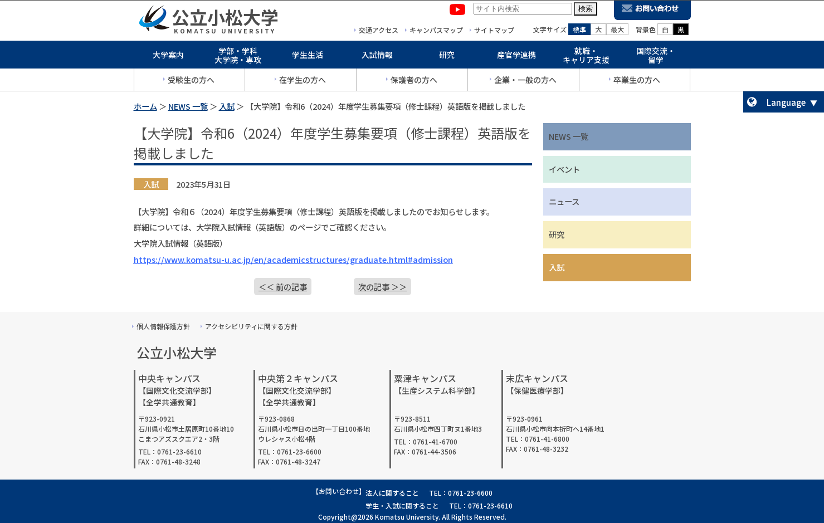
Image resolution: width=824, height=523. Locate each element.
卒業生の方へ (636, 81)
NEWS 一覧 (188, 106)
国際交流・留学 (655, 57)
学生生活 (307, 56)
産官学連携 (516, 56)
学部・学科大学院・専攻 (237, 57)
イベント (564, 169)
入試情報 (377, 56)
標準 (579, 31)
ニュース (564, 201)
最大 (617, 31)
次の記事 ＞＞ (382, 286)
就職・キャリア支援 (586, 57)
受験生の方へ (191, 81)
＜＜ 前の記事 (283, 286)
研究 (447, 56)
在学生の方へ (302, 81)
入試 (227, 106)
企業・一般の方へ (525, 81)
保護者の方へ (414, 81)
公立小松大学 (225, 19)
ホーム (145, 106)
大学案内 (168, 56)
